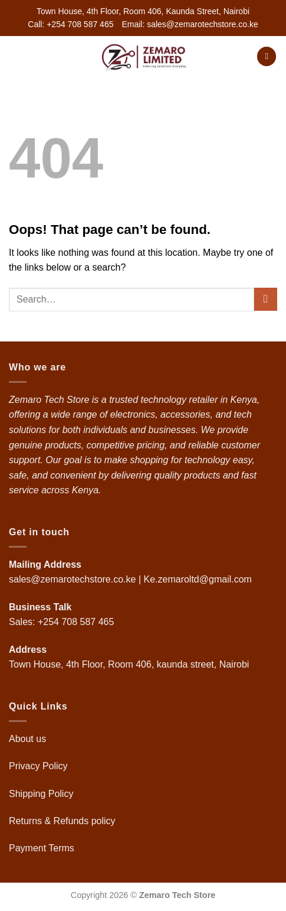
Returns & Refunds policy (62, 821)
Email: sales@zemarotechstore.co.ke (189, 24)
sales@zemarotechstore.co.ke (72, 579)
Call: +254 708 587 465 (70, 24)
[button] (16, 56)
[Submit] (265, 299)
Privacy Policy (38, 766)
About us (29, 739)
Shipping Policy (42, 794)
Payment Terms (43, 848)
